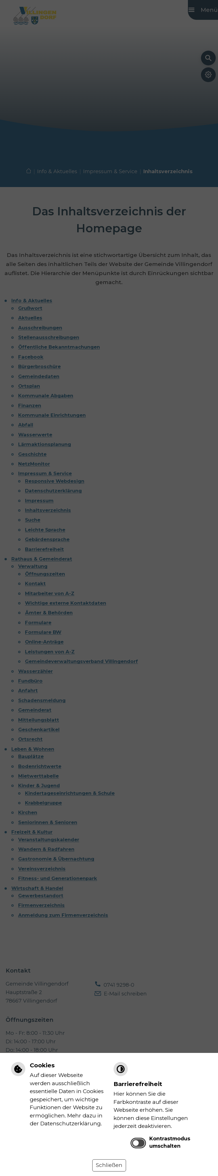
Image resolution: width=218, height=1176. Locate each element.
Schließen (109, 1165)
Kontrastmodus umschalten (169, 1142)
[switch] (138, 1143)
